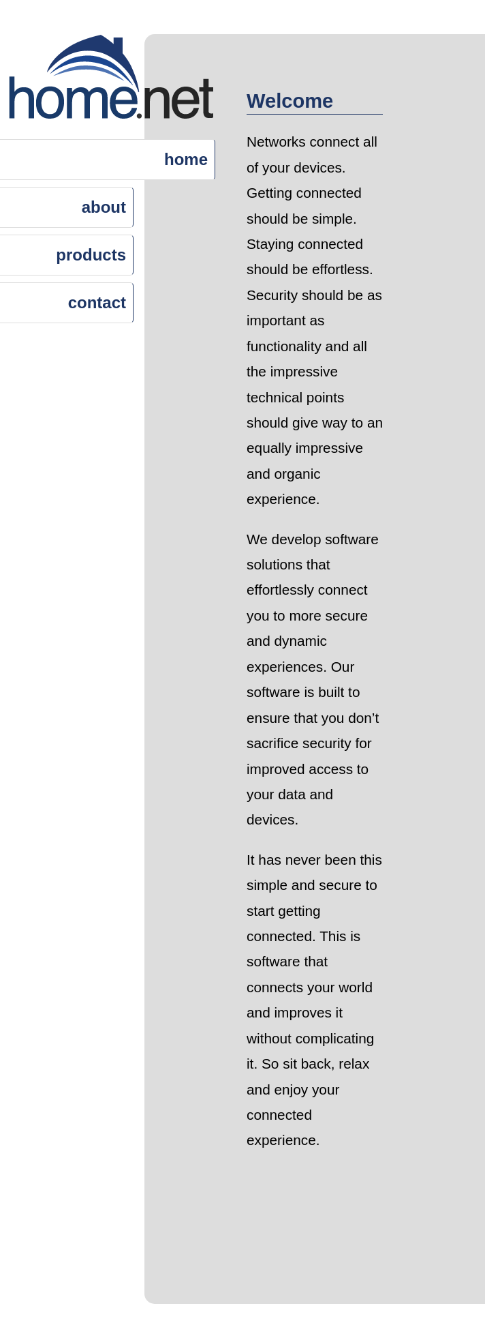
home (186, 159)
